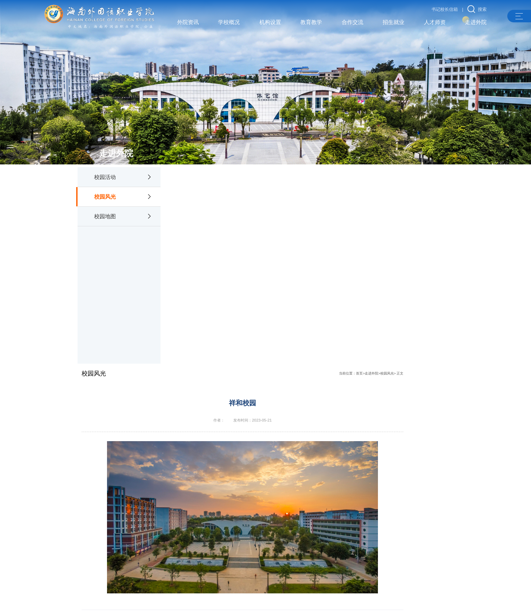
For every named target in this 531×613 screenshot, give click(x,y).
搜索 (477, 9)
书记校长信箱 (444, 9)
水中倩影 (197, 444)
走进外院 (427, 178)
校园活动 (105, 174)
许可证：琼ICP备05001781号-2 (236, 599)
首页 (415, 178)
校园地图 (105, 213)
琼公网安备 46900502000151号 (356, 599)
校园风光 (105, 194)
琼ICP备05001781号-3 (298, 599)
